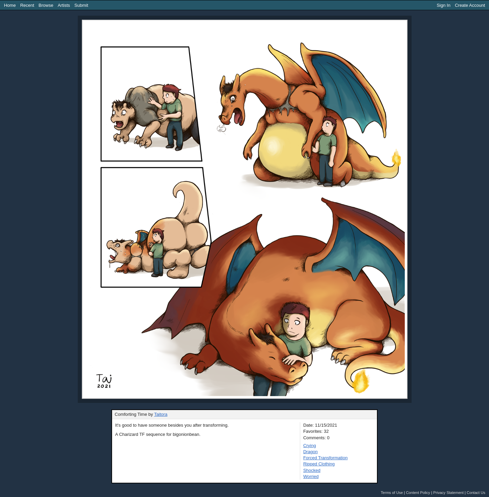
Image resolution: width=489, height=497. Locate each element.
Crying (309, 445)
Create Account (470, 5)
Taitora (160, 414)
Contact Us (476, 493)
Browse (46, 5)
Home (10, 5)
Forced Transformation (325, 457)
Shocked (312, 470)
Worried (311, 476)
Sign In (443, 5)
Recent (27, 5)
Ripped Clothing (319, 463)
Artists (64, 5)
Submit (81, 5)
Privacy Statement (448, 493)
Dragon (310, 451)
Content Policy (418, 493)
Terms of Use (392, 493)
